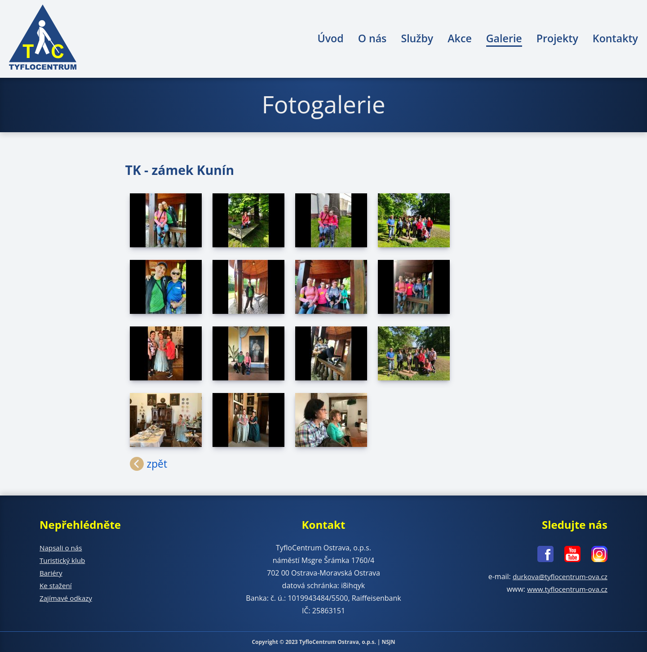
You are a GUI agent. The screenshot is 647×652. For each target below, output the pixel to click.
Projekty (557, 38)
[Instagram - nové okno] (594, 555)
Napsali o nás (62, 548)
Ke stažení (57, 585)
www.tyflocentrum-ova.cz (565, 589)
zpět (158, 464)
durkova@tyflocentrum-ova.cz (557, 576)
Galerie (504, 38)
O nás (372, 38)
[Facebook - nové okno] (541, 555)
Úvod (330, 38)
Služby (417, 38)
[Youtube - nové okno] (568, 555)
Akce (460, 38)
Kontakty (615, 38)
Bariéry (51, 573)
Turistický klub (64, 560)
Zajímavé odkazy (67, 598)
